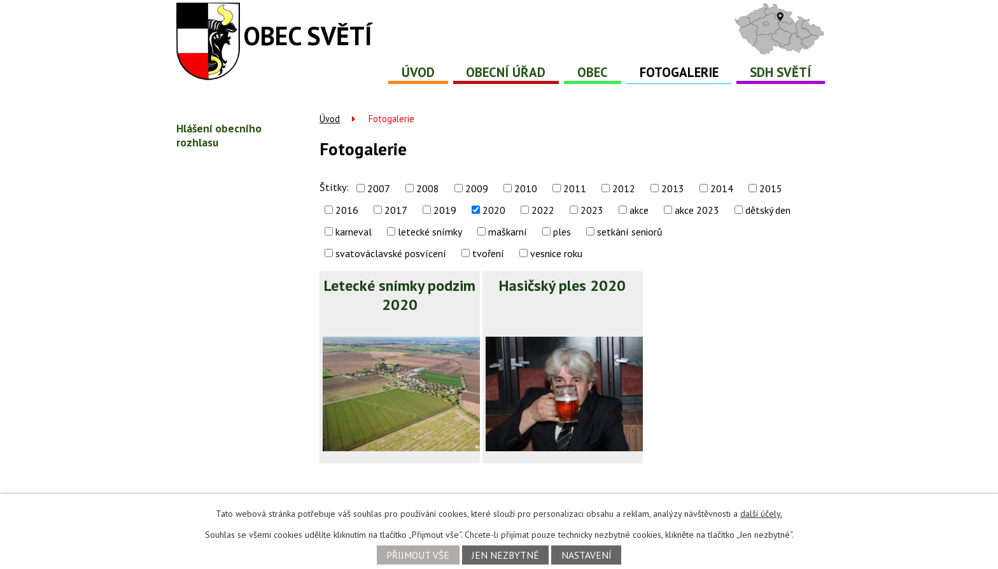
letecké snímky (430, 231)
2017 (395, 210)
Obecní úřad (505, 72)
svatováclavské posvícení (390, 253)
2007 (378, 188)
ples (562, 231)
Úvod (418, 72)
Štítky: (334, 187)
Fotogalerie (679, 72)
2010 (525, 188)
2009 (476, 188)
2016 (346, 210)
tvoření (488, 253)
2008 (427, 188)
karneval (353, 231)
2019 (444, 210)
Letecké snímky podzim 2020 (399, 295)
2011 (574, 188)
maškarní (507, 231)
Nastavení (586, 555)
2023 (591, 210)
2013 (672, 188)
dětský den (768, 210)
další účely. (761, 513)
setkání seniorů (630, 231)
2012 (623, 188)
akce (639, 210)
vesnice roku (556, 253)
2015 (770, 188)
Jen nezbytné (505, 555)
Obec (592, 72)
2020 (493, 210)
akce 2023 (697, 210)
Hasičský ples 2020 (562, 285)
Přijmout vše (417, 555)
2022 (542, 210)
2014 (721, 188)
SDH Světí (781, 72)
